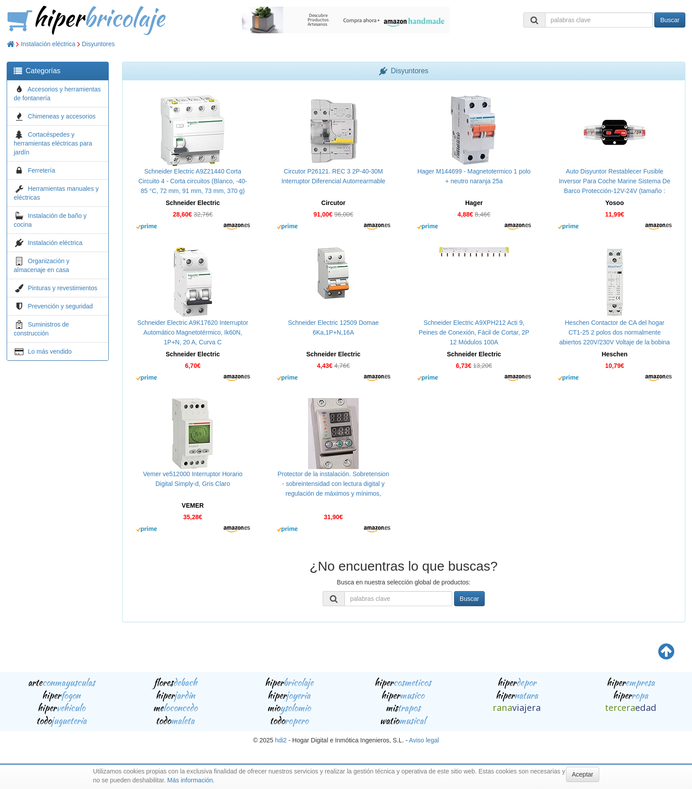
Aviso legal (424, 740)
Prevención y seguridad (60, 306)
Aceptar (582, 774)
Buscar (670, 20)
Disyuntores (98, 43)
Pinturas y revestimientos (62, 288)
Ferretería (41, 170)
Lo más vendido (50, 351)
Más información (190, 780)
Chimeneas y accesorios (62, 116)
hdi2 (280, 740)
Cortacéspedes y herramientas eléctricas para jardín (53, 143)
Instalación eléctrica (48, 43)
